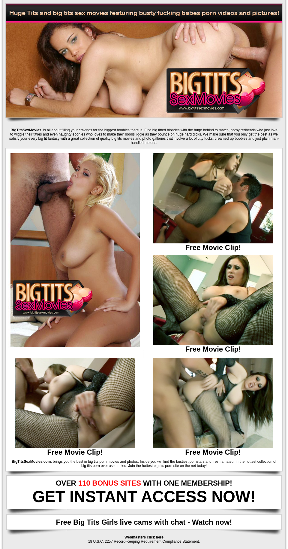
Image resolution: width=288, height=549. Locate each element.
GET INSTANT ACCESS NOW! (144, 496)
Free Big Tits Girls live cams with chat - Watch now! (144, 522)
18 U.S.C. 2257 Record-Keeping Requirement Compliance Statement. (144, 541)
